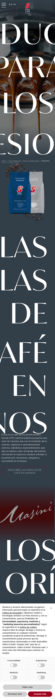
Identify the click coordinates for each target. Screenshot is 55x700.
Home (3, 162)
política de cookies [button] (28, 627)
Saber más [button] (27, 687)
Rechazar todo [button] (15, 694)
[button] (51, 608)
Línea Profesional (14, 162)
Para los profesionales (31, 162)
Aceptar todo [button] (40, 694)
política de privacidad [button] (12, 613)
